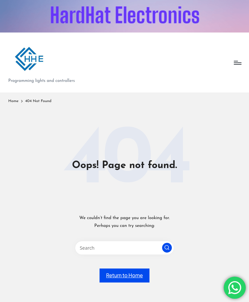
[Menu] (237, 63)
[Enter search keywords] (124, 248)
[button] (167, 248)
